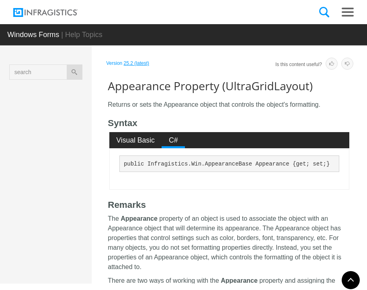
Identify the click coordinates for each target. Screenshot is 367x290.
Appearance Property (73, 201)
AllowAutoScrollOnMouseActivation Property (75, 110)
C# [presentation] (173, 140)
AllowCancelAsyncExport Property (74, 144)
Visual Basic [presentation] (135, 140)
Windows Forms (33, 35)
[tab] (135, 140)
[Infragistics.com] (53, 12)
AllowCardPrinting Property (74, 175)
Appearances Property (74, 223)
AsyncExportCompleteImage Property (74, 253)
